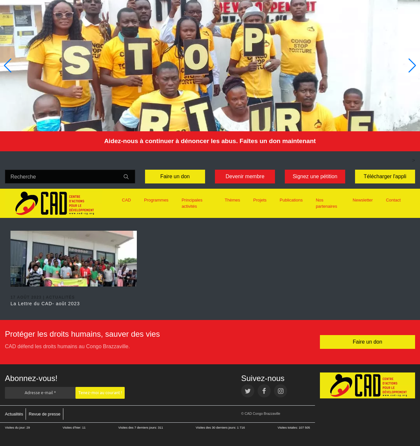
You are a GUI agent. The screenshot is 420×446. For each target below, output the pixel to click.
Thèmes (232, 200)
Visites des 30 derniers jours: (216, 427)
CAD (126, 200)
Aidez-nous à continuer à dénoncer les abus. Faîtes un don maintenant (210, 141)
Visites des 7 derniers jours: (138, 427)
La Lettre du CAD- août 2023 (45, 303)
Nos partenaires (326, 203)
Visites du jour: (15, 427)
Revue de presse (44, 414)
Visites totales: (288, 427)
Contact (393, 200)
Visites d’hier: (72, 427)
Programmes (156, 200)
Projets (259, 200)
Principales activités (191, 203)
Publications (291, 200)
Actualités (14, 414)
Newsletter (363, 200)
